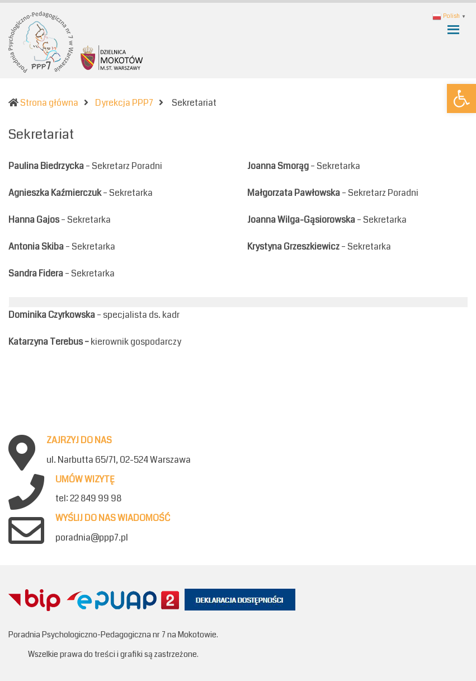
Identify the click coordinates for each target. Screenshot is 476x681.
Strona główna (49, 102)
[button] (461, 98)
